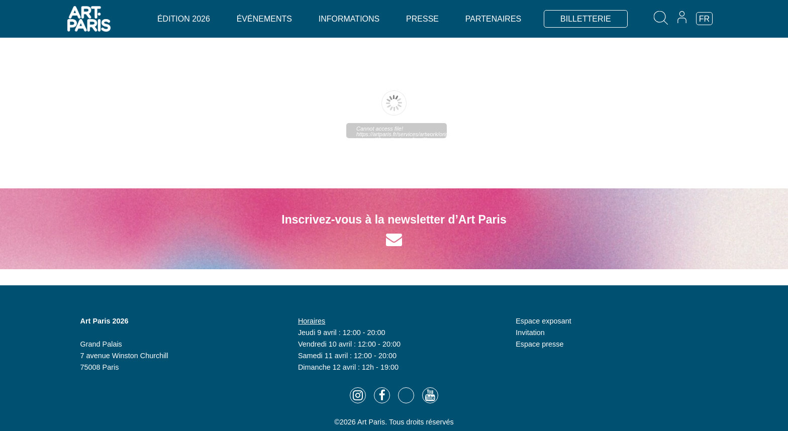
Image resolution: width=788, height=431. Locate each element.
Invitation (530, 333)
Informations (349, 19)
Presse (422, 19)
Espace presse (539, 344)
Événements (264, 19)
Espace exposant (543, 321)
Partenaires (493, 19)
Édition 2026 (183, 19)
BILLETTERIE (585, 19)
